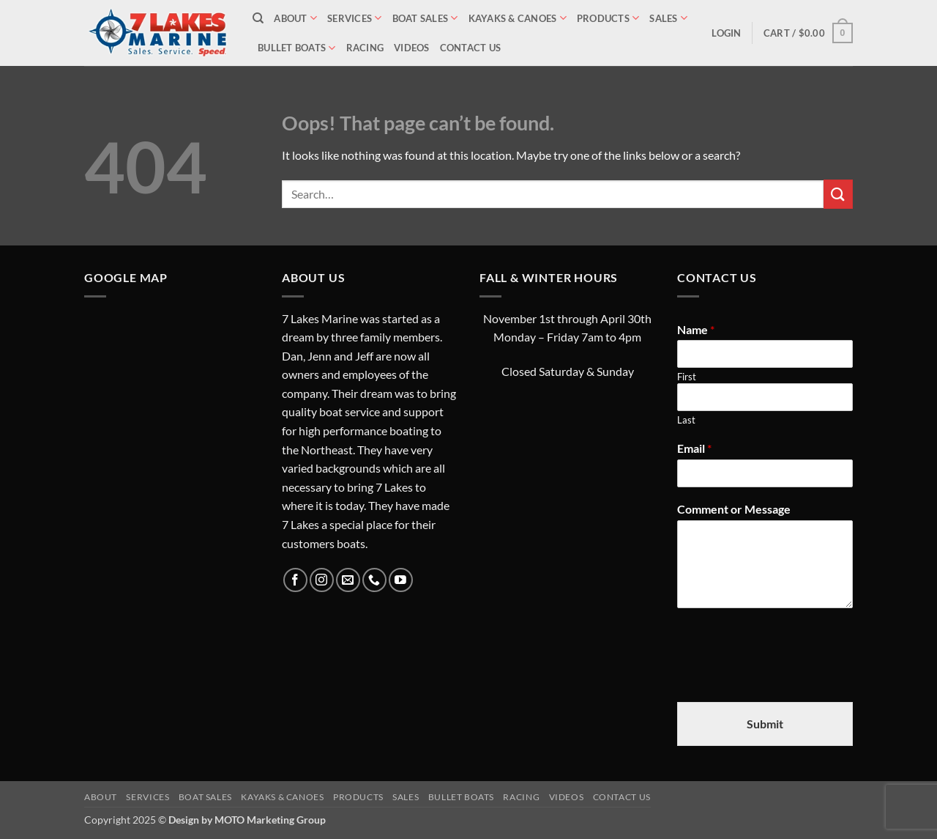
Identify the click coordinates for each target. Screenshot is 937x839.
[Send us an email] (348, 580)
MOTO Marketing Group (270, 819)
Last (686, 420)
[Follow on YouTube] (401, 580)
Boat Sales (425, 18)
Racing (365, 47)
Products (608, 18)
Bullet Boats (297, 48)
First (686, 376)
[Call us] (374, 580)
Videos (412, 47)
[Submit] (838, 194)
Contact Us (470, 47)
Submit (765, 724)
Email (694, 448)
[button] (726, 33)
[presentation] (788, 678)
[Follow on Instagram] (322, 580)
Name (695, 329)
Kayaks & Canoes (517, 18)
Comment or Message (734, 509)
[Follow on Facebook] (295, 580)
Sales (668, 18)
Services (354, 18)
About (295, 18)
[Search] (258, 18)
